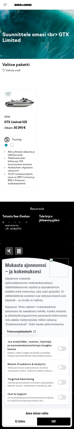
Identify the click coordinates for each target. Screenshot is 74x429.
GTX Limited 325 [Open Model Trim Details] (15, 122)
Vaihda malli (11, 70)
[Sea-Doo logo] (23, 5)
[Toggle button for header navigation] (5, 5)
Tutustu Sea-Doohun (16, 216)
